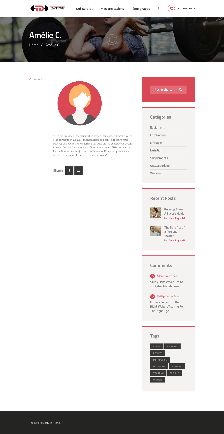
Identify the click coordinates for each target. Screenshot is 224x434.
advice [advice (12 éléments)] (157, 346)
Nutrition (156, 150)
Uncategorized (160, 165)
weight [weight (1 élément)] (174, 373)
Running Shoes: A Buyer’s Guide (174, 211)
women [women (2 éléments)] (157, 379)
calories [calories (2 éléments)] (172, 346)
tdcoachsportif (176, 218)
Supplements (159, 158)
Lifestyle (156, 142)
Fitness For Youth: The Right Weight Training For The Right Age (167, 306)
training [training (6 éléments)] (158, 373)
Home (33, 45)
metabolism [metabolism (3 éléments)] (160, 359)
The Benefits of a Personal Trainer (174, 231)
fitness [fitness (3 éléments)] (157, 353)
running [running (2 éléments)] (177, 366)
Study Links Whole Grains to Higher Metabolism (166, 284)
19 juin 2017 (39, 79)
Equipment (157, 127)
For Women (158, 135)
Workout (156, 173)
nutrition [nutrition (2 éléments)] (159, 366)
